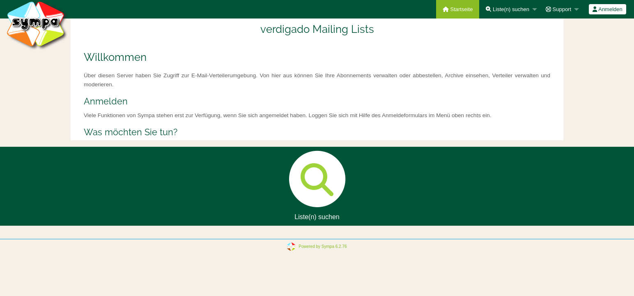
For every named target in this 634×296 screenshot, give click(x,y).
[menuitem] (458, 9)
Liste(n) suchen (507, 9)
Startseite (458, 9)
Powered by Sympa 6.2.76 (323, 246)
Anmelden (607, 9)
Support (558, 9)
